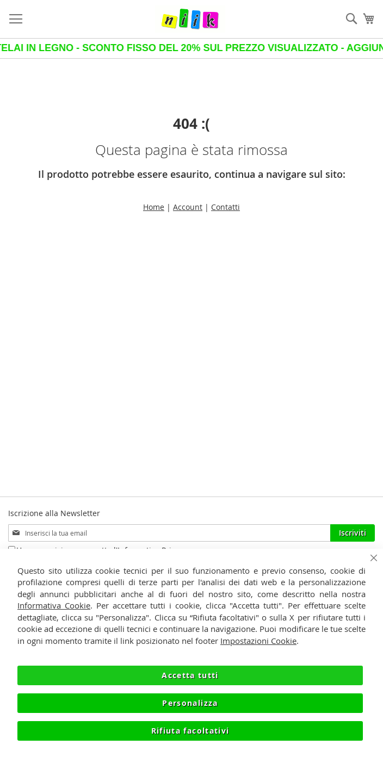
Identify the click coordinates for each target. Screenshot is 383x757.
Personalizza (190, 703)
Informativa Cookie (53, 605)
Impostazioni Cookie (258, 640)
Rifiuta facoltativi (190, 730)
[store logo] (190, 19)
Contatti (225, 207)
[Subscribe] (352, 533)
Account (187, 207)
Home (153, 207)
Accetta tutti (190, 675)
